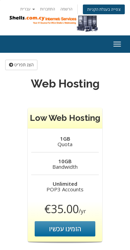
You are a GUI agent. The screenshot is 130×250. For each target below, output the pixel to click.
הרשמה (66, 8)
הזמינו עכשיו (65, 229)
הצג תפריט (21, 65)
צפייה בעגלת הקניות (103, 9)
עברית (27, 8)
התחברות (47, 8)
